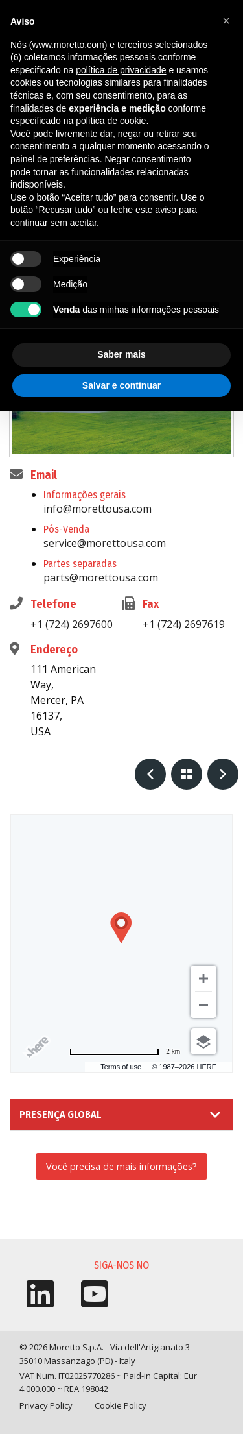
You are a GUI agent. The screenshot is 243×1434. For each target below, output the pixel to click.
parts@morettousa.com (100, 577)
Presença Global (60, 1114)
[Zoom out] (203, 1005)
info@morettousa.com (97, 509)
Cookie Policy (120, 1405)
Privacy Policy (46, 1405)
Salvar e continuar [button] (121, 385)
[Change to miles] (124, 1051)
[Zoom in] (203, 978)
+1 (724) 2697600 (71, 624)
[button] (226, 20)
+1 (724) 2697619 (184, 624)
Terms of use (120, 1067)
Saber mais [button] (121, 354)
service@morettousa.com (104, 543)
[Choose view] (203, 1041)
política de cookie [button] (111, 120)
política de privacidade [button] (121, 70)
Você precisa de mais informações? (121, 1166)
